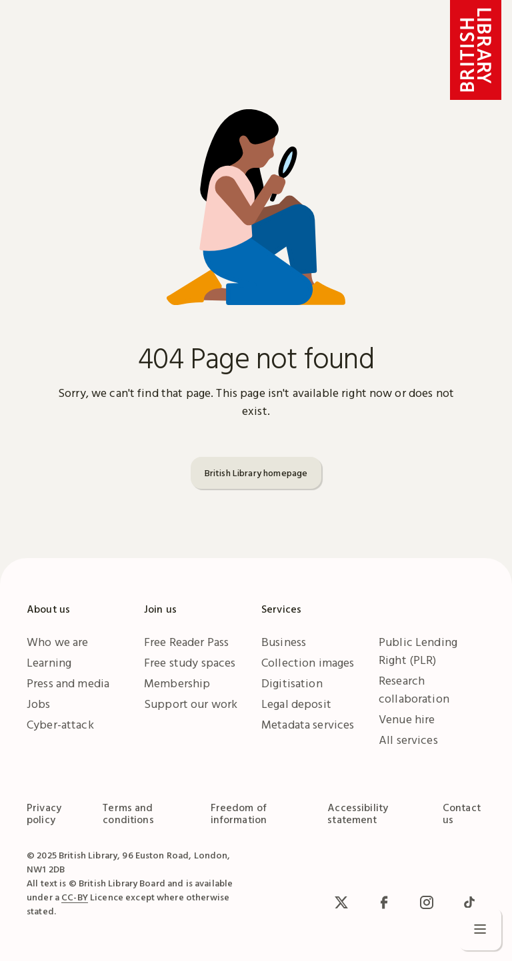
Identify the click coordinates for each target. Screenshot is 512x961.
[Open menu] (480, 929)
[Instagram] (427, 902)
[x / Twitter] (341, 902)
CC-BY (74, 897)
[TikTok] (469, 902)
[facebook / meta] (384, 902)
